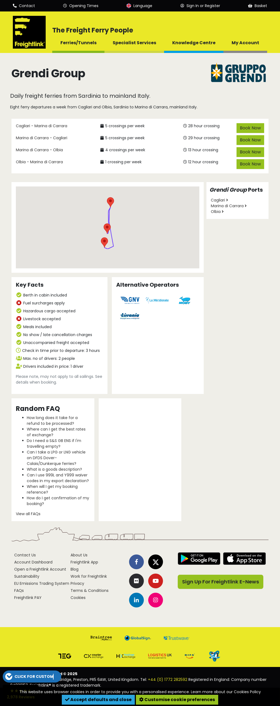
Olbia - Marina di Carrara (39, 162)
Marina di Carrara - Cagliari (41, 138)
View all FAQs (28, 514)
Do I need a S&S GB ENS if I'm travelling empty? (54, 443)
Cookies (78, 597)
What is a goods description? (54, 469)
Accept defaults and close (98, 699)
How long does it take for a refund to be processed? (52, 420)
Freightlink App (84, 562)
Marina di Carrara (229, 206)
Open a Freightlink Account (40, 569)
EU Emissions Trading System (41, 583)
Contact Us (25, 555)
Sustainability (26, 576)
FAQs (19, 590)
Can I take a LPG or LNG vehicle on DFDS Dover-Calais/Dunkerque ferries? (56, 457)
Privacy (77, 583)
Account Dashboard (33, 562)
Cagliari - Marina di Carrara (41, 126)
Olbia (217, 211)
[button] (104, 242)
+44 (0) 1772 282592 (167, 679)
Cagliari (219, 200)
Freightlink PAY (28, 597)
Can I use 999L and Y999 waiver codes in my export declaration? (58, 477)
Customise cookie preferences (177, 699)
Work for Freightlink (89, 576)
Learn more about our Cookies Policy (226, 692)
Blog (74, 569)
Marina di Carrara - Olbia (39, 150)
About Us (79, 555)
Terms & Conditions (90, 590)
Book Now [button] (250, 128)
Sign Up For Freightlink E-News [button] (220, 581)
